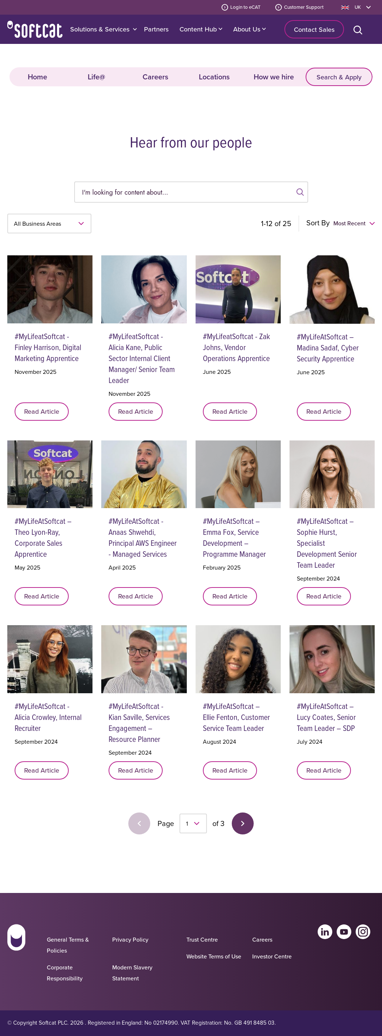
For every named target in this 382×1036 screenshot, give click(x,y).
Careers (155, 76)
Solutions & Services (99, 29)
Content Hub (200, 29)
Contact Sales (314, 29)
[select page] (193, 823)
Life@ (96, 76)
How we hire (274, 76)
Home (35, 29)
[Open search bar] (359, 29)
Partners (156, 29)
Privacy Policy (130, 939)
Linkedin (325, 931)
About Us (249, 29)
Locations (214, 76)
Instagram (363, 931)
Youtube (344, 931)
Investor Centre (272, 956)
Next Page (242, 823)
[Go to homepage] (16, 955)
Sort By (318, 222)
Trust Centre (202, 939)
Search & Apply (339, 77)
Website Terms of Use (213, 956)
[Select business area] (49, 223)
